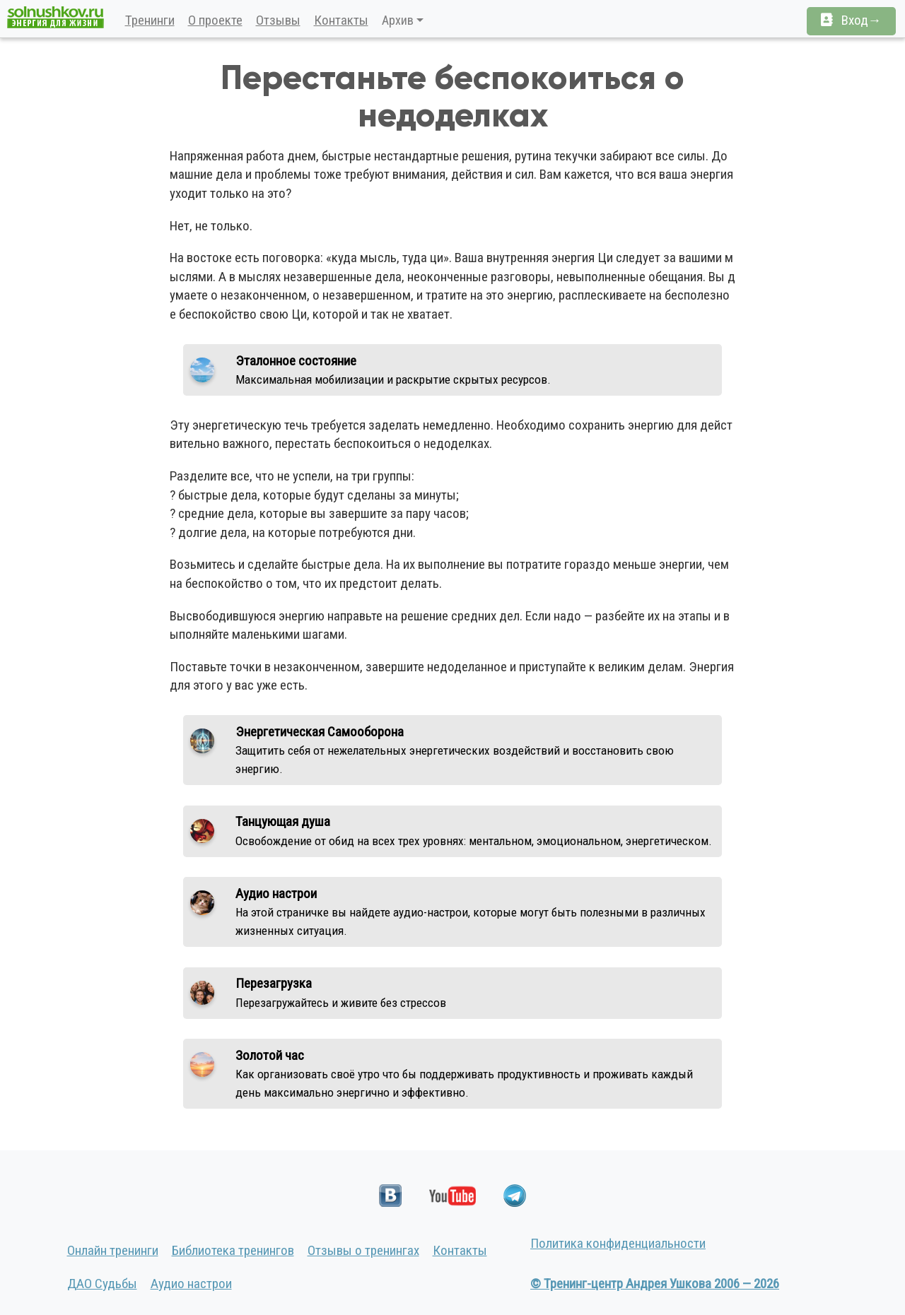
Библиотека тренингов (233, 1250)
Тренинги (150, 20)
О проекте (215, 20)
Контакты (341, 20)
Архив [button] (398, 20)
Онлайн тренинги (112, 1250)
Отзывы (278, 20)
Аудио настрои (191, 1283)
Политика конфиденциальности (618, 1243)
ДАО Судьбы (102, 1283)
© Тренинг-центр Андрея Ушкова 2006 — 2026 (654, 1283)
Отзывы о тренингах (363, 1250)
